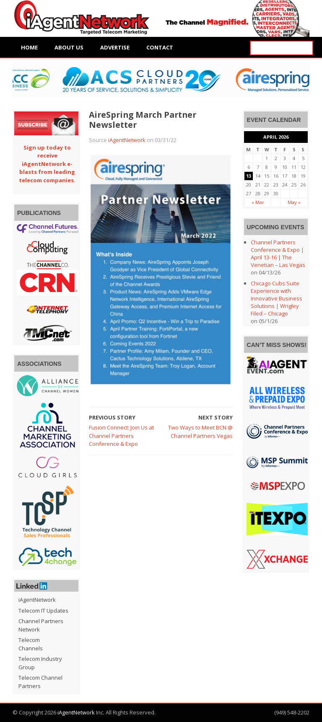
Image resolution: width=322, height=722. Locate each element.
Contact (159, 47)
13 (248, 176)
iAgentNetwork (126, 140)
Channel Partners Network (40, 625)
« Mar (258, 202)
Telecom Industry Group (40, 663)
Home (29, 47)
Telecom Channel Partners (40, 682)
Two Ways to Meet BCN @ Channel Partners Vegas (200, 432)
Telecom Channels (30, 644)
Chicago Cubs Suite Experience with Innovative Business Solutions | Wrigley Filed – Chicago (276, 298)
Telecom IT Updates (43, 610)
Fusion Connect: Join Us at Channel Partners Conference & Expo (121, 436)
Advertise (115, 47)
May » (294, 202)
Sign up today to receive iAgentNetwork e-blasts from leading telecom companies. (47, 164)
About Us (69, 47)
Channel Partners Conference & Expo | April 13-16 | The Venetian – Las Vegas (278, 253)
